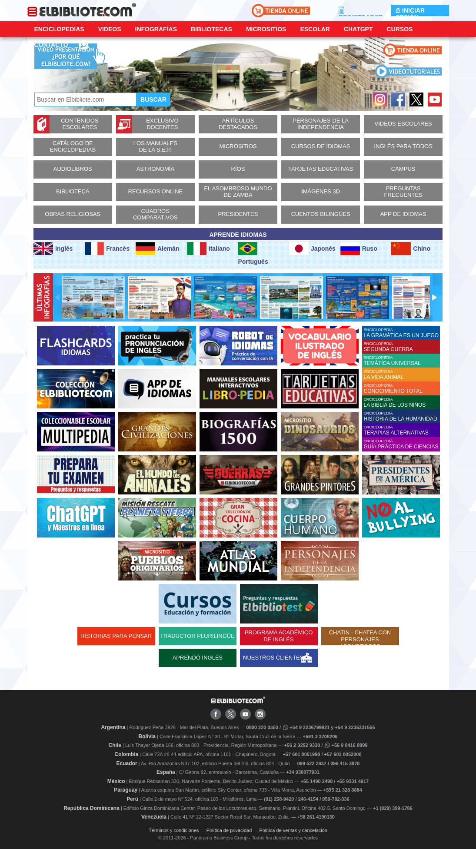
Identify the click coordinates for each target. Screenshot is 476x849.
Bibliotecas (211, 29)
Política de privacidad (229, 830)
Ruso (358, 248)
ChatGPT (358, 29)
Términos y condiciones (174, 830)
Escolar (315, 29)
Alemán (157, 248)
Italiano (208, 248)
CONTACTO (51, 44)
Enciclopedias (59, 29)
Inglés (53, 248)
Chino (410, 248)
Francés (107, 248)
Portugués (253, 253)
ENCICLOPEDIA (402, 333)
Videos (109, 29)
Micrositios (266, 29)
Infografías (156, 29)
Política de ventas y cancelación (293, 830)
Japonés (312, 248)
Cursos (400, 29)
